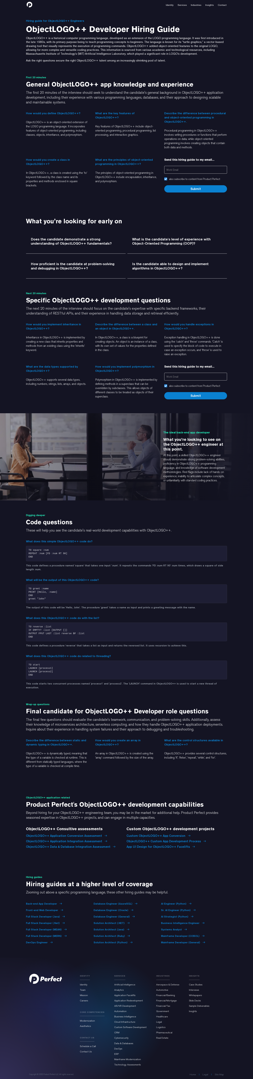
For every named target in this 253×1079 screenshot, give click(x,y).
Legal (159, 1021)
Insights (193, 1011)
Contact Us (86, 1051)
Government (162, 1011)
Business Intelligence (125, 1016)
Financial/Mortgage (166, 1000)
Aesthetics (85, 1026)
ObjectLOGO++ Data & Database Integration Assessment (71, 846)
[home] (29, 4)
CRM (116, 1032)
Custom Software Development (130, 1027)
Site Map (219, 1074)
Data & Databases (123, 1043)
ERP (116, 1054)
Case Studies (195, 984)
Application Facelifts (125, 995)
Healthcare (162, 1016)
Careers (84, 1000)
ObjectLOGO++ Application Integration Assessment (66, 841)
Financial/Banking (165, 995)
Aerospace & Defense (167, 984)
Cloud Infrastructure (124, 1021)
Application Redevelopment (128, 1000)
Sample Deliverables (199, 1005)
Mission (84, 995)
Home (193, 1074)
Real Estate (162, 1037)
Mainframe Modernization (127, 1059)
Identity (83, 984)
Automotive (162, 989)
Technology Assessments (127, 1064)
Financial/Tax (163, 1005)
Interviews (194, 989)
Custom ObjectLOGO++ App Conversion (158, 835)
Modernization (87, 1020)
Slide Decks (195, 1000)
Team (83, 989)
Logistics (161, 1027)
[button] (170, 4)
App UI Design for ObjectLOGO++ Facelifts (160, 846)
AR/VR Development (125, 1005)
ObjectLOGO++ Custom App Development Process (166, 841)
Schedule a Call (88, 1046)
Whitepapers (195, 995)
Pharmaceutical (164, 1032)
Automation (120, 1011)
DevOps (118, 1048)
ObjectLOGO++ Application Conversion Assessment (66, 835)
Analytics (119, 989)
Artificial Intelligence (124, 984)
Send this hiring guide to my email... (189, 159)
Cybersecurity (121, 1037)
